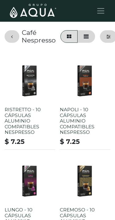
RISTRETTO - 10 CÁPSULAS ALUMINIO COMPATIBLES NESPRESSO (23, 121)
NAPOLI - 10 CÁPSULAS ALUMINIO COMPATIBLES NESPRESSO (77, 121)
